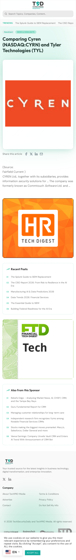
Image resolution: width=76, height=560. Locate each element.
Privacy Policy (46, 499)
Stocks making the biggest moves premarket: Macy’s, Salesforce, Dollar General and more (38, 429)
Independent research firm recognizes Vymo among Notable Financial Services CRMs (37, 420)
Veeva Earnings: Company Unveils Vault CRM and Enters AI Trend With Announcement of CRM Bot (39, 438)
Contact (7, 505)
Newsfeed (8, 32)
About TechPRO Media (14, 493)
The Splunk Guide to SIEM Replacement (35, 23)
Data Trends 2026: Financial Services (30, 297)
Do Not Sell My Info (48, 505)
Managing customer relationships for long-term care (37, 412)
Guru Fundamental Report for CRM (28, 406)
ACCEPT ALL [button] (32, 552)
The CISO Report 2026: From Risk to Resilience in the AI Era (39, 284)
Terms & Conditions (49, 493)
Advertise (7, 499)
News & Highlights (26, 32)
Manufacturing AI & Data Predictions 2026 (32, 291)
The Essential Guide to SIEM (25, 303)
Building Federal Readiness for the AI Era (31, 308)
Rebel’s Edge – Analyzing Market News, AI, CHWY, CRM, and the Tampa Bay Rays (39, 399)
